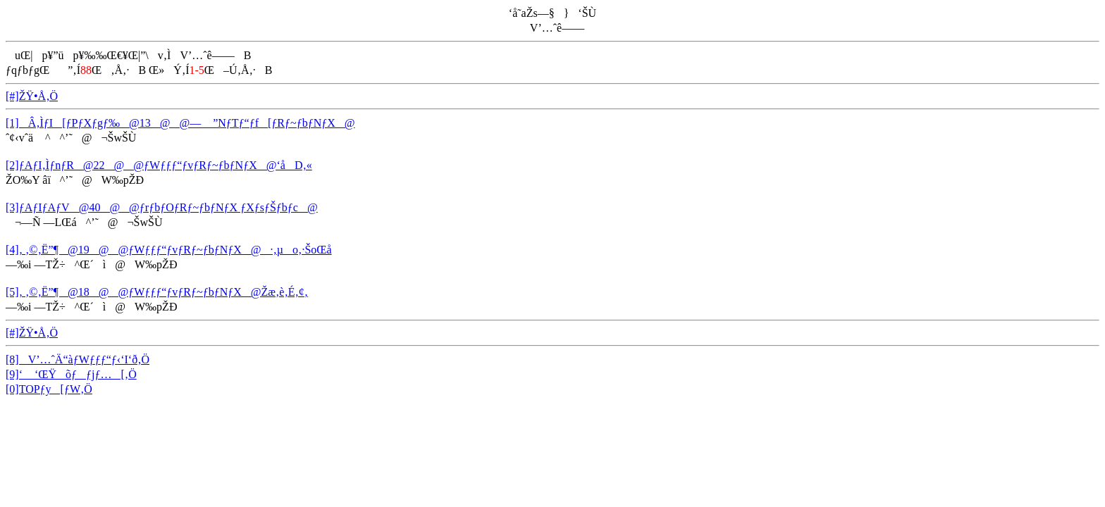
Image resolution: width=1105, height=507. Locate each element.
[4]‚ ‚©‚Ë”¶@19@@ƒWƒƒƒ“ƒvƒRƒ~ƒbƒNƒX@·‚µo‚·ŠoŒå (169, 250)
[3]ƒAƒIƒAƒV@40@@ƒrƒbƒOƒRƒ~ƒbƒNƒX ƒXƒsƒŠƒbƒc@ (162, 207)
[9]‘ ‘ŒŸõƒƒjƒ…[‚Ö (71, 374)
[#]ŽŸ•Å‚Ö (32, 96)
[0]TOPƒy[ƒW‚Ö (49, 389)
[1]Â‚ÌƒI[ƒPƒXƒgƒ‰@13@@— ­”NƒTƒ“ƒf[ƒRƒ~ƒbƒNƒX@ (180, 123)
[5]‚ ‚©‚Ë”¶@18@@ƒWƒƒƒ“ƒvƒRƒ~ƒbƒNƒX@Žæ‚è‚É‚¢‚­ (157, 292)
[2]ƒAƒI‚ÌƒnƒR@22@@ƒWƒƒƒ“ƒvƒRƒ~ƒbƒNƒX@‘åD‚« (159, 165)
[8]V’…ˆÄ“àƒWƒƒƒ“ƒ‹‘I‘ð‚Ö (77, 359)
